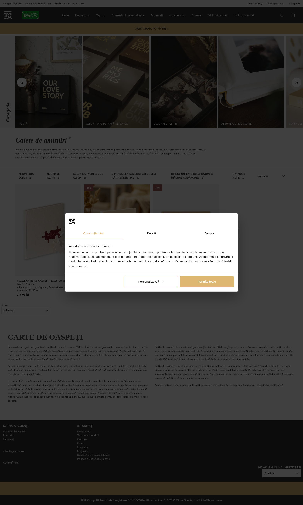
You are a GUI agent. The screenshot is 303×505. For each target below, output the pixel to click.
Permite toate (207, 281)
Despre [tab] (209, 233)
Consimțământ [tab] (93, 233)
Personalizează (151, 281)
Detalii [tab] (151, 233)
